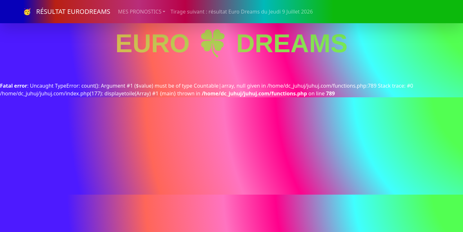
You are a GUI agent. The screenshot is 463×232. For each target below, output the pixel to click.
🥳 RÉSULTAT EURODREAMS (66, 11)
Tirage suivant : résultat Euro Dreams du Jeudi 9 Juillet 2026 (241, 11)
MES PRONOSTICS (139, 11)
